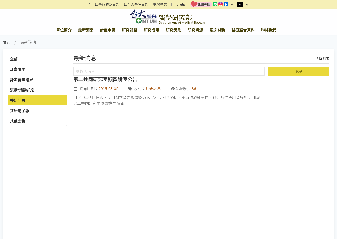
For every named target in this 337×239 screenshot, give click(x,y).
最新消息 (85, 29)
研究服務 (129, 29)
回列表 (323, 58)
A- (232, 4)
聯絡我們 (269, 29)
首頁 (6, 42)
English (181, 4)
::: (88, 4)
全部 (14, 59)
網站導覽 (160, 4)
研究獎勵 (173, 29)
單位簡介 (64, 29)
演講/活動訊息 (22, 90)
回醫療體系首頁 (107, 4)
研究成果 (151, 29)
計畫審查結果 (21, 79)
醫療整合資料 (243, 29)
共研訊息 (17, 100)
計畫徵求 (17, 69)
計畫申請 (107, 29)
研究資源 (195, 29)
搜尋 (298, 71)
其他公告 (17, 120)
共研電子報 (19, 110)
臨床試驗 (217, 29)
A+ (248, 4)
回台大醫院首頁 (136, 4)
